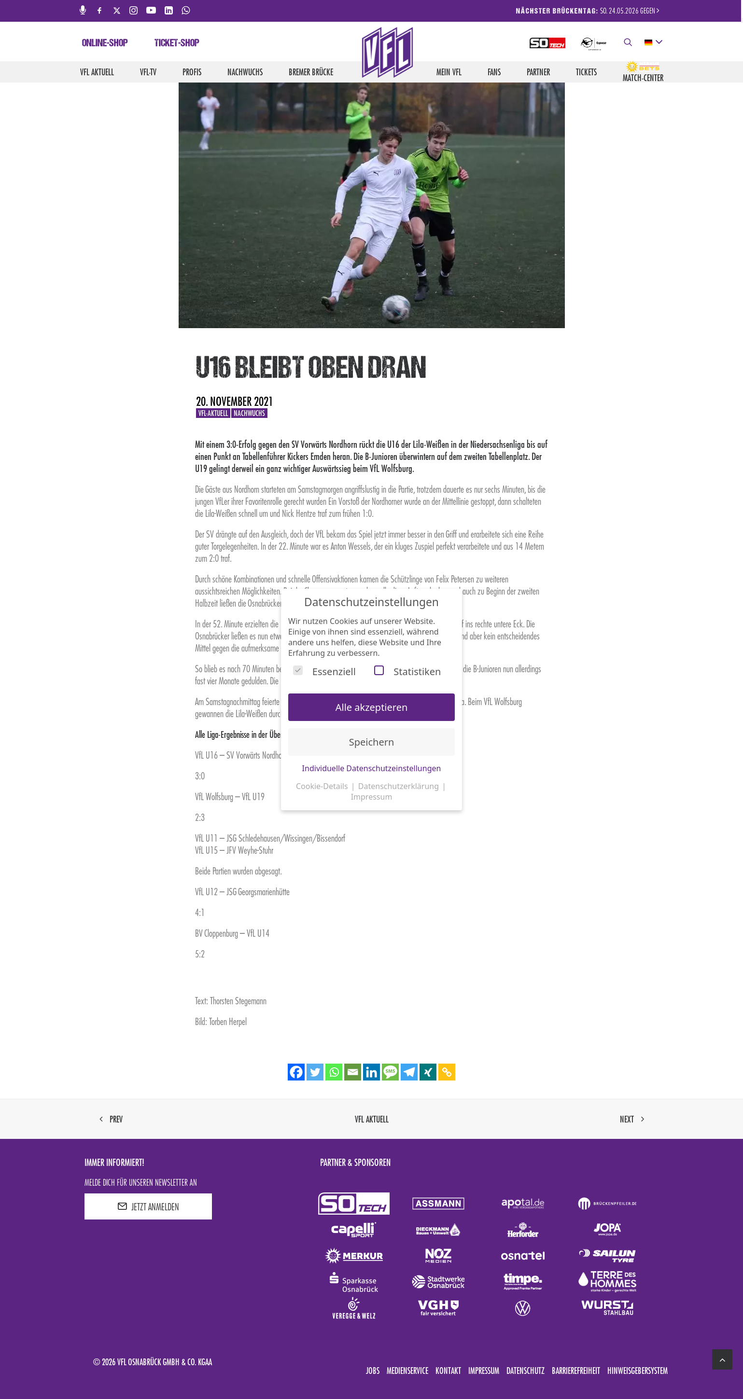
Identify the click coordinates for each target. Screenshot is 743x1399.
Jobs (372, 1370)
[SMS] (390, 1072)
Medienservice (407, 1370)
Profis (191, 72)
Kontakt (448, 1370)
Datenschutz (525, 1370)
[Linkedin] (371, 1072)
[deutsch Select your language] (653, 42)
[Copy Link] (446, 1072)
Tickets (586, 72)
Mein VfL (449, 72)
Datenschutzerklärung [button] (399, 786)
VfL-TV (148, 72)
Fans (494, 72)
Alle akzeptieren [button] (372, 707)
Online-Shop (105, 44)
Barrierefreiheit (576, 1370)
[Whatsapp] (333, 1072)
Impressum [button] (372, 796)
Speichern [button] (371, 741)
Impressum (483, 1370)
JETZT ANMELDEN (148, 1206)
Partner (538, 72)
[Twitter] (315, 1072)
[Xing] (428, 1072)
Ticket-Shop (176, 44)
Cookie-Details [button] (323, 786)
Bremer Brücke (311, 72)
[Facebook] (296, 1072)
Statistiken (407, 671)
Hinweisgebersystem (637, 1370)
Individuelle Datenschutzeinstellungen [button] (371, 768)
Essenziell (324, 671)
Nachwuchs (245, 72)
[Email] (352, 1072)
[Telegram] (409, 1072)
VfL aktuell (97, 72)
